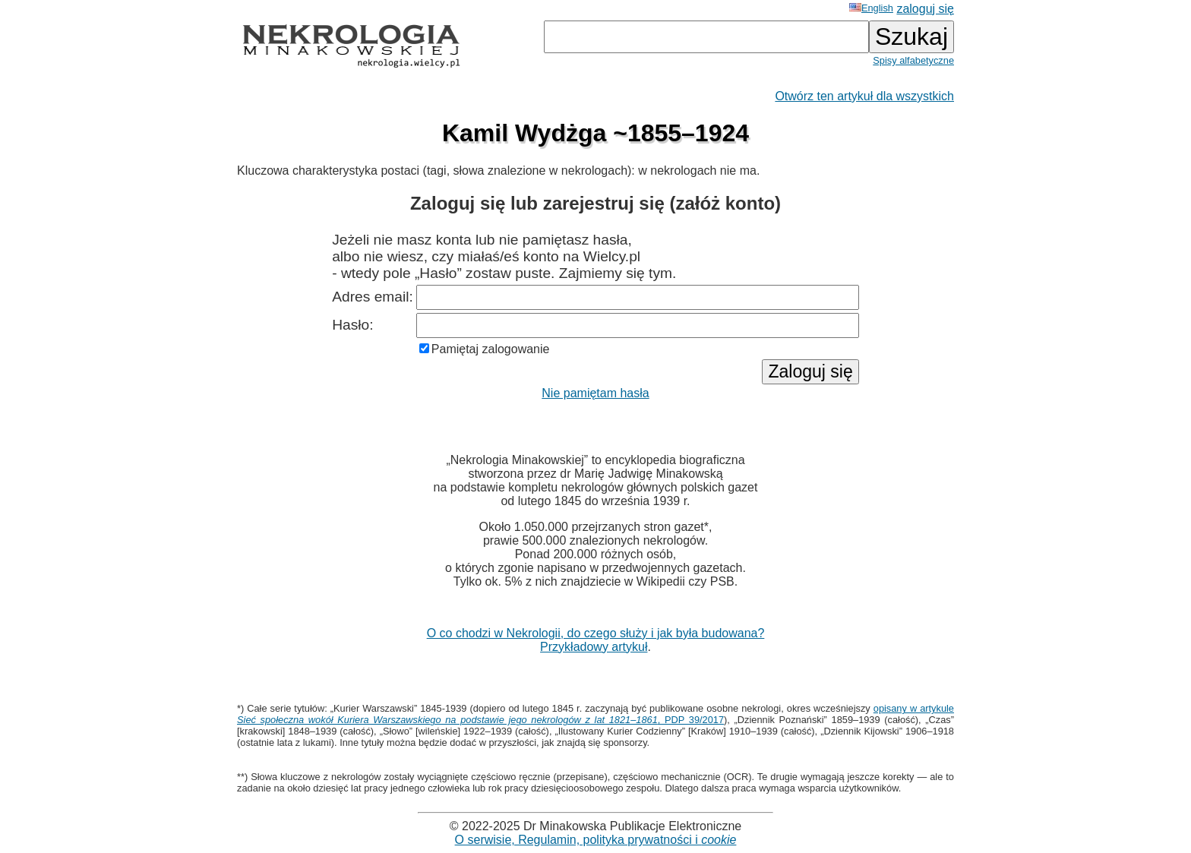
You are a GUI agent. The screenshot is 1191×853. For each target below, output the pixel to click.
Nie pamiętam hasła (595, 393)
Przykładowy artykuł (593, 646)
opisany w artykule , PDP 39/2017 (595, 714)
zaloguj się (925, 8)
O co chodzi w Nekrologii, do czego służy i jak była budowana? (596, 633)
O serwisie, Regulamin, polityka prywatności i (596, 839)
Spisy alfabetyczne (913, 60)
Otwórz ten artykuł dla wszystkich (864, 96)
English (871, 8)
